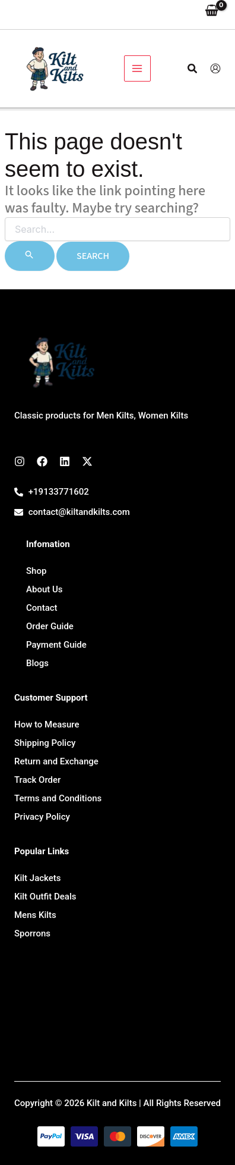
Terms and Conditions (57, 798)
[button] (193, 68)
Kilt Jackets (37, 878)
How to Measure (47, 724)
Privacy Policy (42, 816)
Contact (42, 607)
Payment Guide (56, 644)
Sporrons (32, 933)
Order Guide (50, 626)
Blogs (37, 663)
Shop (36, 571)
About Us (44, 589)
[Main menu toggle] (137, 68)
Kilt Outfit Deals (45, 896)
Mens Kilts (35, 915)
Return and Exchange (56, 761)
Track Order (37, 779)
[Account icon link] (215, 68)
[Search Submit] (30, 256)
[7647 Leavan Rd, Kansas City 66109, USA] (117, 1008)
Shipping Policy (44, 743)
